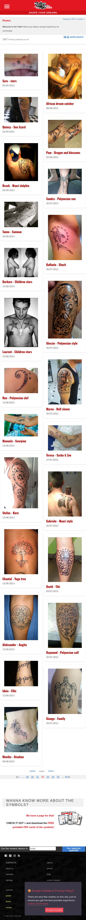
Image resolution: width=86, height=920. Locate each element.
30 (32, 777)
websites (9, 874)
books (8, 901)
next (51, 771)
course (9, 907)
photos (50, 868)
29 (27, 777)
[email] (43, 848)
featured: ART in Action (73, 19)
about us (9, 868)
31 (37, 777)
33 (47, 777)
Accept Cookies (54, 910)
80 (67, 777)
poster (8, 896)
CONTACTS (11, 863)
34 (52, 777)
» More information (38, 903)
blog (49, 874)
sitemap (9, 880)
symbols (9, 890)
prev (32, 771)
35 (58, 777)
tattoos (50, 863)
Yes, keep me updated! (74, 849)
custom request (53, 880)
